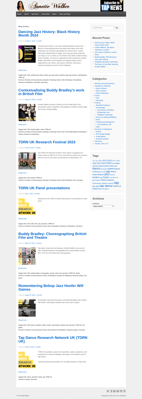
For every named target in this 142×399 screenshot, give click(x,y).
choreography (44, 273)
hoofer (49, 325)
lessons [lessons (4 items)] (112, 175)
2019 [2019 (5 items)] (118, 161)
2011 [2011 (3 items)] (93, 160)
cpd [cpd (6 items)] (115, 166)
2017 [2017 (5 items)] (114, 161)
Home (19, 14)
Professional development (105, 122)
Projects (20, 134)
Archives (95, 203)
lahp (67, 75)
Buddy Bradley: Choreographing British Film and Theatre (52, 236)
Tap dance (37, 82)
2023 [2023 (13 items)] (108, 163)
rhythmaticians (82, 75)
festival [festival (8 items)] (117, 169)
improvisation (56, 325)
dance (33, 325)
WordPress (123, 395)
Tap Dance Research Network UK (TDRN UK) (52, 339)
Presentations (77, 80)
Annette (39, 41)
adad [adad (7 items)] (118, 163)
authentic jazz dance (37, 75)
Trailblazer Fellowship (105, 115)
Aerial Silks (46, 14)
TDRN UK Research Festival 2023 (46, 142)
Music (54, 14)
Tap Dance (35, 14)
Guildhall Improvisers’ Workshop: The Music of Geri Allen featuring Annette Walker (106, 64)
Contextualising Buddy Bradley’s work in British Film (51, 92)
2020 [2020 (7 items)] (94, 163)
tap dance (44, 224)
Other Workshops (67, 80)
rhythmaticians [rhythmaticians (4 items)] (97, 183)
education (38, 325)
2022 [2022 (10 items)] (103, 163)
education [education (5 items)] (104, 169)
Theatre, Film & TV (101, 144)
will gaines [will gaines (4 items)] (105, 189)
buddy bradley (35, 129)
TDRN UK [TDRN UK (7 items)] (117, 186)
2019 (28, 224)
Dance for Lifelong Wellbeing (106, 117)
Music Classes (101, 91)
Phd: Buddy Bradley (71, 132)
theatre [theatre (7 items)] (95, 189)
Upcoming (44, 82)
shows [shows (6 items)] (104, 183)
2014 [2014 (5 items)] (100, 161)
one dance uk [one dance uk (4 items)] (113, 177)
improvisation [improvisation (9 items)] (98, 174)
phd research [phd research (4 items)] (96, 180)
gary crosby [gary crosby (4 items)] (102, 172)
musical (52, 273)
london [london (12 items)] (95, 177)
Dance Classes (101, 88)
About (26, 14)
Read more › (22, 70)
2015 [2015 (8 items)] (105, 160)
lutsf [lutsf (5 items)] (100, 177)
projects (63, 325)
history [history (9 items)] (113, 171)
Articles (98, 132)
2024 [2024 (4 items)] (113, 163)
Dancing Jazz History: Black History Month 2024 (49, 33)
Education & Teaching (49, 80)
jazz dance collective (58, 75)
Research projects (78, 275)
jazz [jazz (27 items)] (107, 174)
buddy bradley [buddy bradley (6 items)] (103, 166)
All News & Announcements (33, 80)
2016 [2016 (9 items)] (109, 160)
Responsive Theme (107, 395)
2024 (28, 75)
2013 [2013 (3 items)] (97, 160)
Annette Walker (24, 395)
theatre (78, 273)
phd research (73, 75)
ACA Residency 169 (104, 124)
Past (63, 132)
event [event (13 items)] (110, 168)
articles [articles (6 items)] (95, 166)
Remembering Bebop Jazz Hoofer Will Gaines (50, 287)
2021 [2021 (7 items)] (99, 163)
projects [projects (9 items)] (110, 180)
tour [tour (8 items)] (100, 189)
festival (33, 178)
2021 (36, 224)
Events (59, 80)
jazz (50, 75)
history (46, 75)
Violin (98, 127)
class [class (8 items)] (111, 166)
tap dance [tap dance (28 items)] (106, 186)
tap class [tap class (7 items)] (96, 186)
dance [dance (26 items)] (96, 168)
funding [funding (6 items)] (95, 172)
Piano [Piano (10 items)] (103, 180)
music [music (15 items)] (106, 177)
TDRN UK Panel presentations (44, 188)
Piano (98, 120)
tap (40, 224)
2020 (32, 224)
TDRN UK (21, 77)
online (42, 129)
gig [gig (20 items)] (108, 171)
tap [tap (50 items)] (116, 182)
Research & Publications (25, 82)
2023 (28, 129)
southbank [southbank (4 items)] (110, 183)
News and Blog (64, 14)
